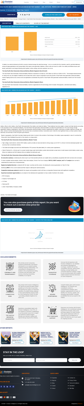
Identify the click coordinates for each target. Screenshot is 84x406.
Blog (44, 2)
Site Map (71, 388)
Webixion (80, 403)
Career (51, 2)
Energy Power (22, 19)
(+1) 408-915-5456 (30, 382)
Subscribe (74, 360)
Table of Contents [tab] (22, 23)
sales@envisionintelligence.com (32, 385)
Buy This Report (74, 14)
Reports (37, 2)
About (58, 2)
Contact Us (79, 2)
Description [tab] (6, 23)
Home (1, 19)
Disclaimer (72, 385)
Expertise (26, 2)
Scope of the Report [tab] (41, 23)
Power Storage (13, 19)
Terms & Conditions (74, 383)
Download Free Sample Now (53, 14)
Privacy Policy (73, 380)
